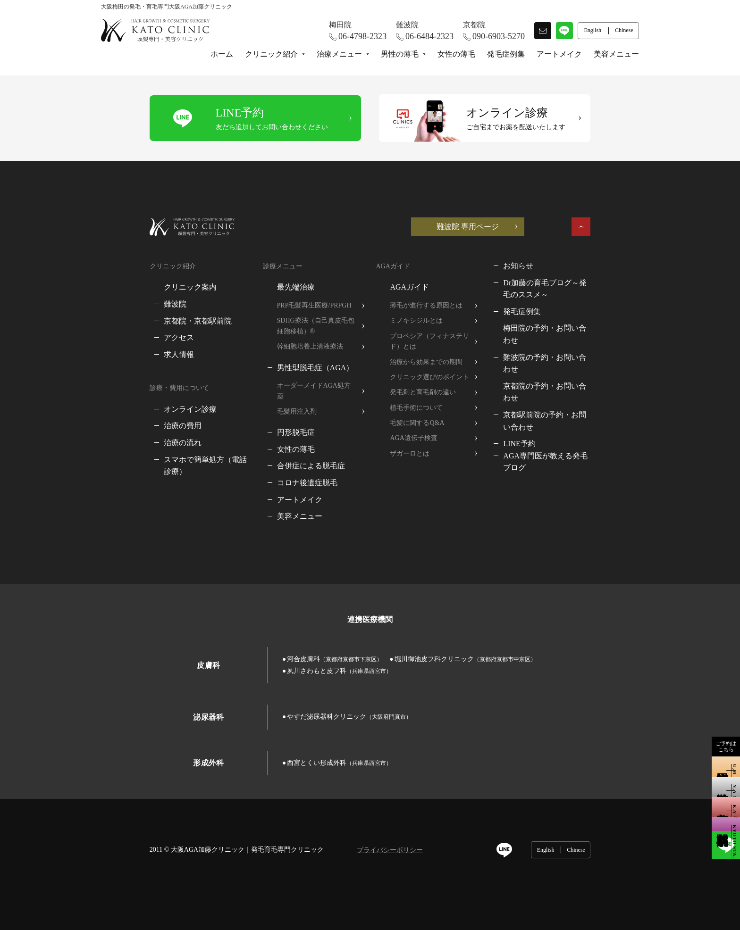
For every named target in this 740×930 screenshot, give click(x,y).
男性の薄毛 (400, 54)
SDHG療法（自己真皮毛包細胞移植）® (302, 325)
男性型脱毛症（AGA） (291, 368)
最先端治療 (272, 287)
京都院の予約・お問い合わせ (579, 362)
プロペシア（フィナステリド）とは (440, 341)
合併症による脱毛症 (287, 455)
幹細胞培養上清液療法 (286, 346)
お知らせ (545, 266)
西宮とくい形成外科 (290, 740)
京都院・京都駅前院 (149, 321)
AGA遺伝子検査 (414, 437)
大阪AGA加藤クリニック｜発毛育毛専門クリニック (198, 826)
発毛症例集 (506, 54)
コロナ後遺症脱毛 (283, 472)
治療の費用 (134, 426)
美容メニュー (616, 54)
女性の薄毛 (456, 54)
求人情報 (130, 354)
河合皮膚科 (286, 648)
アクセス (130, 337)
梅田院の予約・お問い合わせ (579, 328)
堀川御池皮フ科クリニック (417, 648)
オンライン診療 (141, 409)
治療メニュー (339, 54)
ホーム (221, 54)
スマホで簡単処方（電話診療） (168, 460)
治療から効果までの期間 (427, 361)
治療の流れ (134, 443)
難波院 (126, 304)
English (594, 827)
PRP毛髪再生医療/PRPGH (290, 305)
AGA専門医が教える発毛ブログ (583, 419)
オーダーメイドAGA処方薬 (293, 385)
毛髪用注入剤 (273, 401)
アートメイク (559, 54)
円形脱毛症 (272, 422)
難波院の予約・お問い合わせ (579, 345)
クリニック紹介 (271, 54)
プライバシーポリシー (341, 827)
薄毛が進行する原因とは (427, 305)
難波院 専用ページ (516, 227)
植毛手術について (417, 407)
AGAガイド (410, 287)
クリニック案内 (141, 287)
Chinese (624, 827)
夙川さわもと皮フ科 (551, 648)
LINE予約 (546, 407)
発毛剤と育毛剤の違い (424, 392)
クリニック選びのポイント (431, 377)
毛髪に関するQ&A (418, 422)
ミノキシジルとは (417, 320)
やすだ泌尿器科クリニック (300, 694)
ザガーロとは (411, 453)
